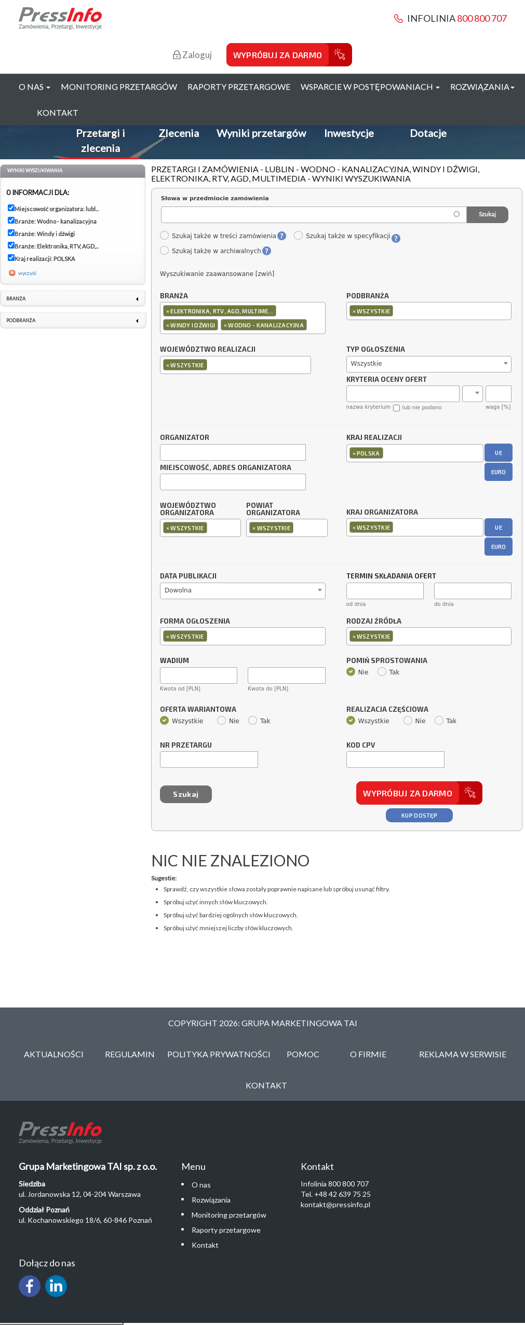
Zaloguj (192, 54)
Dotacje (428, 133)
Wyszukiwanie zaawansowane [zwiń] (217, 274)
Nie (357, 672)
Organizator (184, 437)
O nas (201, 1184)
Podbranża (367, 296)
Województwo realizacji (207, 349)
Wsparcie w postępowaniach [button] (370, 86)
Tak (389, 672)
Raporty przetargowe (238, 86)
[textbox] (311, 324)
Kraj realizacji (374, 437)
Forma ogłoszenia (195, 621)
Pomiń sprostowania (386, 661)
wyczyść (27, 273)
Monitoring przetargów (119, 86)
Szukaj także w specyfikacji (342, 236)
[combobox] (243, 318)
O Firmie (368, 1054)
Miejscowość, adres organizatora (225, 468)
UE (498, 452)
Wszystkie (181, 721)
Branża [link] (15, 298)
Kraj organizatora (382, 512)
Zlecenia (178, 133)
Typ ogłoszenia (375, 349)
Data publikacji (188, 576)
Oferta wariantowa (198, 709)
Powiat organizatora (273, 509)
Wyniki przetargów (261, 133)
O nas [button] (34, 86)
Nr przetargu (186, 745)
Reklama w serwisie (462, 1054)
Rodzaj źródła (373, 621)
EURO (498, 471)
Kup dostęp (419, 815)
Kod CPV (360, 745)
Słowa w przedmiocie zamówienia (215, 198)
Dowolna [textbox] (178, 590)
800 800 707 (482, 18)
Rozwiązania (211, 1199)
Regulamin (130, 1054)
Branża (174, 296)
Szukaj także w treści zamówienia (218, 236)
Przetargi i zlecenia (100, 140)
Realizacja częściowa (387, 709)
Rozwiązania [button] (482, 86)
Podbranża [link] (20, 320)
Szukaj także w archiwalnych (210, 251)
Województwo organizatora (188, 509)
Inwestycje (349, 133)
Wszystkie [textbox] (366, 363)
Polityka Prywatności (219, 1054)
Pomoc (303, 1054)
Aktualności (54, 1054)
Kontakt (57, 112)
